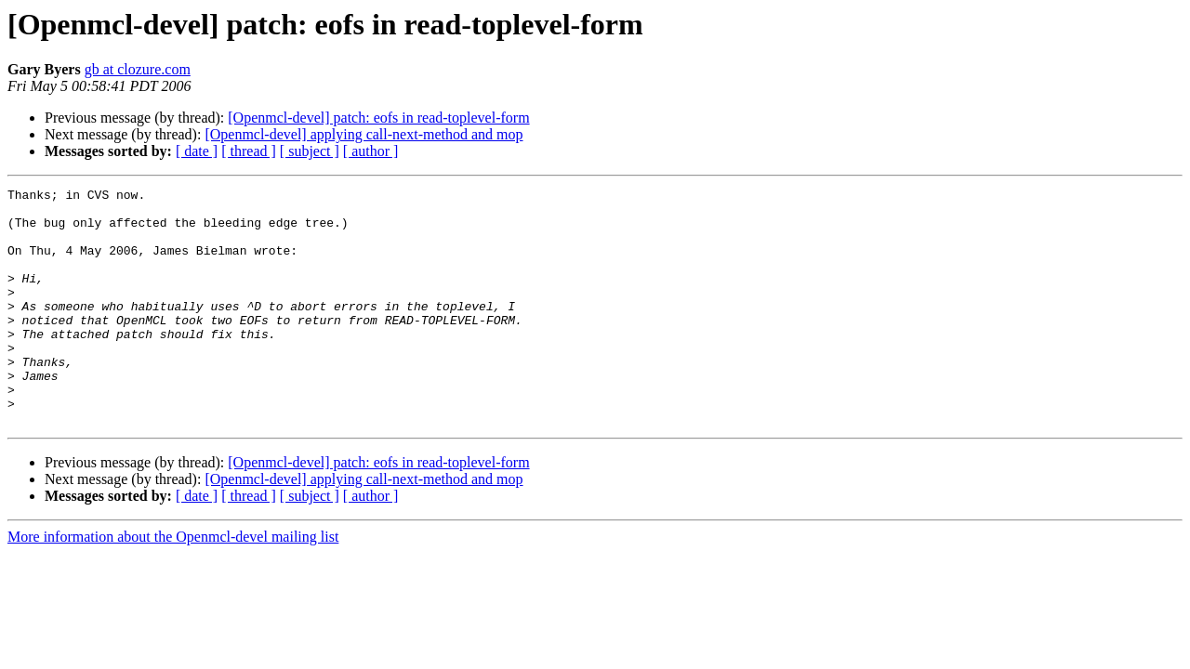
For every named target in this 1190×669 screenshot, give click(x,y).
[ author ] (371, 151)
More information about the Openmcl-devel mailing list (172, 584)
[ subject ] (309, 151)
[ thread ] (248, 151)
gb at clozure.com (138, 69)
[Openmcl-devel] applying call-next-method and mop (363, 134)
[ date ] (197, 151)
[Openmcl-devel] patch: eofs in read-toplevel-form (378, 117)
